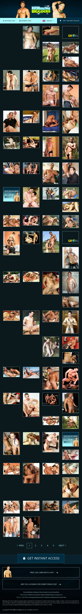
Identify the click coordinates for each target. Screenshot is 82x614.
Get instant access (71, 21)
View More (56, 592)
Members (31, 592)
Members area (26, 21)
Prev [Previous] (21, 545)
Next (61, 545)
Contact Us (58, 595)
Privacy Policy (62, 597)
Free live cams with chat (42, 572)
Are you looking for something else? (39, 584)
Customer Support (40, 595)
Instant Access (48, 592)
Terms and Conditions (27, 595)
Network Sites (10, 21)
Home (25, 592)
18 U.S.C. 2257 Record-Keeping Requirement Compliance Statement (36, 597)
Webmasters (50, 595)
